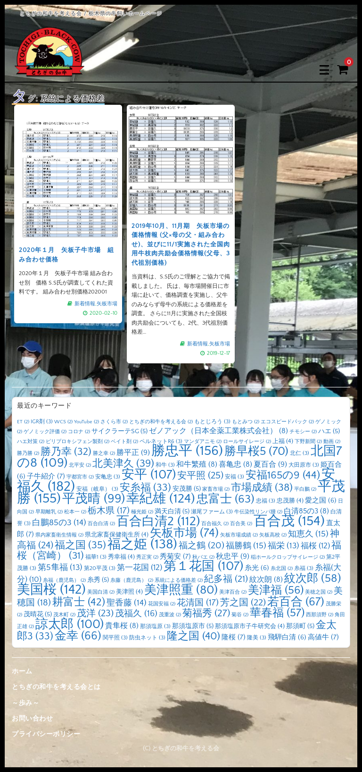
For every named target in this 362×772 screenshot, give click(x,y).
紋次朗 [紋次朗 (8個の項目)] (266, 580)
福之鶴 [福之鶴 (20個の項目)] (201, 545)
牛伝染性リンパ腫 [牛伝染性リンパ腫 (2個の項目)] (258, 512)
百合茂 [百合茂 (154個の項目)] (289, 521)
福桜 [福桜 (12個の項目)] (315, 545)
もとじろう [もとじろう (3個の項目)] (212, 422)
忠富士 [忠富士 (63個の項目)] (226, 499)
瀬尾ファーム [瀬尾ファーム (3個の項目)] (212, 512)
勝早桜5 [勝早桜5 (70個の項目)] (256, 451)
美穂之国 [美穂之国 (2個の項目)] (318, 592)
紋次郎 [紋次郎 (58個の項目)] (312, 578)
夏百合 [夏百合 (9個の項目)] (270, 464)
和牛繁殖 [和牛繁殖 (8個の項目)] (196, 465)
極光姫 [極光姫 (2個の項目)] (142, 512)
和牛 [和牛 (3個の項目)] (165, 465)
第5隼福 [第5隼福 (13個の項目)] (60, 567)
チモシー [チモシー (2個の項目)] (303, 432)
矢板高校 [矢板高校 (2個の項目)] (273, 535)
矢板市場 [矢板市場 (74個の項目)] (184, 533)
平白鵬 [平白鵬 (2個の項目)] (305, 489)
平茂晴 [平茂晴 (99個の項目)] (93, 499)
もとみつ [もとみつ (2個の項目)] (245, 422)
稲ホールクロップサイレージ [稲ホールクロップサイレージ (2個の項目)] (288, 557)
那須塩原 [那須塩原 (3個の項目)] (155, 626)
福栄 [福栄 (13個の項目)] (283, 546)
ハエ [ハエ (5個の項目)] (329, 431)
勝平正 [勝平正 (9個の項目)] (133, 452)
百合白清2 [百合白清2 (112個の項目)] (158, 521)
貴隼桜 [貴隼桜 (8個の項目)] (122, 626)
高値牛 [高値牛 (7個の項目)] (323, 637)
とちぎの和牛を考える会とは (56, 687)
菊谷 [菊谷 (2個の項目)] (239, 615)
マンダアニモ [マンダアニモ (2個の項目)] (203, 442)
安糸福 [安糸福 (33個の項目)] (145, 488)
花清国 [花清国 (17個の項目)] (198, 603)
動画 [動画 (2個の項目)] (331, 442)
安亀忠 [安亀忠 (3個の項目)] (107, 477)
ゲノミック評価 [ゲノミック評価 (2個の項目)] (45, 432)
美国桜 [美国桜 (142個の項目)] (51, 589)
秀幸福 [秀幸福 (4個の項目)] (121, 557)
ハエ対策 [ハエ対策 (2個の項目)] (30, 442)
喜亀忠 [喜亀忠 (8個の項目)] (235, 465)
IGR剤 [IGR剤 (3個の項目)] (42, 422)
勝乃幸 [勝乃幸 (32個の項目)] (66, 452)
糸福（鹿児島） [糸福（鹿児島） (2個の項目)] (64, 580)
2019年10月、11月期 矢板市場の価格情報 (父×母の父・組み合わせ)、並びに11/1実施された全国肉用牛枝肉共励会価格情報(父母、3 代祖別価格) (181, 242)
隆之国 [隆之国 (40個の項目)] (193, 636)
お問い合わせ (32, 718)
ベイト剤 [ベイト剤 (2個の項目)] (124, 442)
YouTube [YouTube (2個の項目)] (86, 422)
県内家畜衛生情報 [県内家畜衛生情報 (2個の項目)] (59, 535)
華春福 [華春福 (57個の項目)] (277, 613)
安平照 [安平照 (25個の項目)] (200, 475)
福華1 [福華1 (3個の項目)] (96, 557)
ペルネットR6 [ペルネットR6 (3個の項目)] (161, 441)
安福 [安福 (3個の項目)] (234, 477)
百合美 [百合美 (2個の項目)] (241, 524)
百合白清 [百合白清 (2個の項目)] (101, 524)
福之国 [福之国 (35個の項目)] (80, 545)
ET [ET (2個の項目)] (23, 422)
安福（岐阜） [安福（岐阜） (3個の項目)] (97, 489)
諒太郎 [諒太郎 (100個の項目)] (69, 624)
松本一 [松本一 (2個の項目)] (75, 512)
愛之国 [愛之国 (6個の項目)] (321, 500)
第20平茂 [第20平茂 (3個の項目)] (99, 568)
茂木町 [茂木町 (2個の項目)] (64, 615)
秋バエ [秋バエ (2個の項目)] (203, 557)
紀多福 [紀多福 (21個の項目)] (226, 579)
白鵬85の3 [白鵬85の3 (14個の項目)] (59, 523)
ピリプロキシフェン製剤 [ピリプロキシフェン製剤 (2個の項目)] (77, 442)
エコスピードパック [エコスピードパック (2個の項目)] (287, 422)
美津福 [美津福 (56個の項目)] (276, 590)
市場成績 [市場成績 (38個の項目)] (262, 488)
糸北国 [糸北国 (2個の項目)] (282, 568)
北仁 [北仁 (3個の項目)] (299, 453)
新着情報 (82, 291)
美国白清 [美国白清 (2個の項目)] (101, 592)
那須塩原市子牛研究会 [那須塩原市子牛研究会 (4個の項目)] (250, 626)
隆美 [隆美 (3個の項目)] (256, 638)
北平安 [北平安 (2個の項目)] (80, 465)
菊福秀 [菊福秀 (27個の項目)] (206, 613)
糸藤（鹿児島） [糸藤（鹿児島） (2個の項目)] (131, 580)
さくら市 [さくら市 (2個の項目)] (114, 422)
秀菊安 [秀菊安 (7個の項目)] (175, 557)
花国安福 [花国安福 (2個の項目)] (161, 604)
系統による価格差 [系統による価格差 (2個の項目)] (179, 580)
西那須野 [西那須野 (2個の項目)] (319, 615)
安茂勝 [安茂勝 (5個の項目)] (187, 489)
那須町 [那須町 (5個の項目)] (300, 626)
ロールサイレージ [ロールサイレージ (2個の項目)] (247, 442)
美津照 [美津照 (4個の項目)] (129, 591)
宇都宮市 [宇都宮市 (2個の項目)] (80, 477)
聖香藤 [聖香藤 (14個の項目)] (127, 603)
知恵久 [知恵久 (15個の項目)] (308, 534)
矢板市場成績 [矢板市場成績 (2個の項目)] (239, 535)
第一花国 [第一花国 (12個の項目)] (139, 567)
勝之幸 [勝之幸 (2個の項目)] (104, 453)
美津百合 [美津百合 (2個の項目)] (233, 592)
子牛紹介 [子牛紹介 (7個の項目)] (46, 476)
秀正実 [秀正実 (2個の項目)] (147, 557)
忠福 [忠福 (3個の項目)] (265, 501)
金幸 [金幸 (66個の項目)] (78, 635)
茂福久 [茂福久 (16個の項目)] (136, 614)
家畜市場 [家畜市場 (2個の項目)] (216, 489)
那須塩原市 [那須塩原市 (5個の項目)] (193, 626)
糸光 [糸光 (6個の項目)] (257, 568)
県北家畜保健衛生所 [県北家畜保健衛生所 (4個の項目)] (116, 534)
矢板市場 (102, 291)
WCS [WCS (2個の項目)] (63, 422)
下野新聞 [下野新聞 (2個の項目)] (308, 442)
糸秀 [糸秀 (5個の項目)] (98, 580)
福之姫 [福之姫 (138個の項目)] (142, 544)
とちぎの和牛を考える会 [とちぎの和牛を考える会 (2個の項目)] (161, 422)
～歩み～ (25, 703)
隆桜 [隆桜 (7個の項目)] (234, 637)
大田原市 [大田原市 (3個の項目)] (303, 465)
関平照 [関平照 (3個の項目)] (115, 638)
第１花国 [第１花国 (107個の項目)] (203, 566)
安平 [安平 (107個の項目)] (149, 475)
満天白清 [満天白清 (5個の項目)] (172, 511)
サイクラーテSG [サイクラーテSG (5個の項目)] (119, 431)
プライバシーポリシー (46, 734)
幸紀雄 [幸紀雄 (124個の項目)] (160, 499)
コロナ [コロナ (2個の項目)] (79, 432)
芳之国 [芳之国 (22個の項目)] (243, 602)
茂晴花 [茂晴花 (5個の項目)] (38, 614)
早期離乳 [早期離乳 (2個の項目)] (49, 512)
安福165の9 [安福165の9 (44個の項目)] (283, 475)
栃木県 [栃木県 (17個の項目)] (109, 511)
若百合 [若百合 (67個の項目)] (295, 602)
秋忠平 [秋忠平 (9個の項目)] (232, 556)
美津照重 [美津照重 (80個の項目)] (181, 590)
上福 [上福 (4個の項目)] (282, 441)
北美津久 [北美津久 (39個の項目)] (123, 464)
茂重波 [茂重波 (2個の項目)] (170, 615)
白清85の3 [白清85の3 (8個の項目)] (306, 511)
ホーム (22, 671)
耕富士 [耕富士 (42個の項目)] (78, 602)
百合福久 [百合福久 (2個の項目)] (215, 524)
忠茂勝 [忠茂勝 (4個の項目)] (290, 500)
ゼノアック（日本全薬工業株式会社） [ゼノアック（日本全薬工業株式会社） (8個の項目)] (218, 431)
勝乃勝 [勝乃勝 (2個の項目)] (28, 453)
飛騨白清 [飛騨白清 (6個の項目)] (287, 637)
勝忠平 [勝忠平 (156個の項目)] (187, 451)
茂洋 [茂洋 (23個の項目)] (95, 613)
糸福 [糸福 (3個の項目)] (303, 568)
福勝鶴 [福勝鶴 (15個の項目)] (246, 546)
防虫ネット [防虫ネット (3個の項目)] (147, 638)
